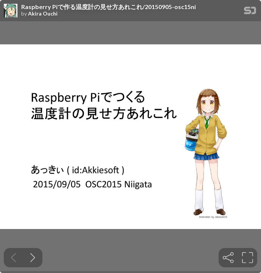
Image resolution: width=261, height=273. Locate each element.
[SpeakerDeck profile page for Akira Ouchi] (10, 11)
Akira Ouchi (43, 13)
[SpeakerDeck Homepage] (250, 12)
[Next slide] (32, 257)
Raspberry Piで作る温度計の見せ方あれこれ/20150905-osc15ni (108, 7)
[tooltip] (228, 257)
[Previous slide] (13, 257)
